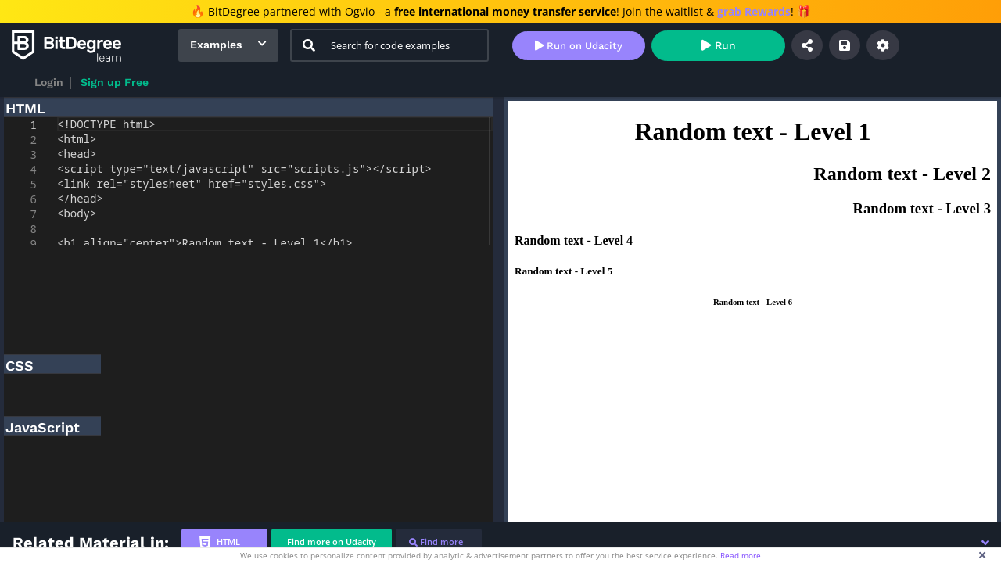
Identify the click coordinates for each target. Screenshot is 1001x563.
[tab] (224, 542)
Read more (740, 555)
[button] (985, 542)
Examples (216, 44)
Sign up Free (115, 82)
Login (48, 82)
